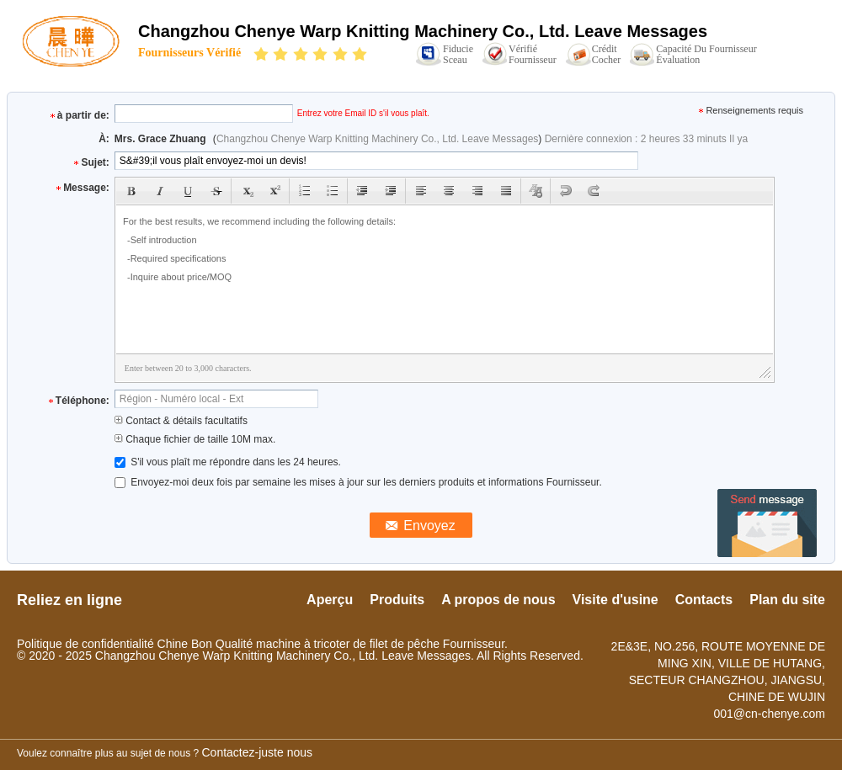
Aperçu (329, 599)
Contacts (704, 599)
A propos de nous (498, 599)
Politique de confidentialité (85, 644)
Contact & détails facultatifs (181, 421)
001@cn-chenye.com (769, 713)
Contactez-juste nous (257, 752)
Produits (397, 599)
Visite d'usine (615, 599)
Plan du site (787, 599)
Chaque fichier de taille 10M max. (195, 439)
